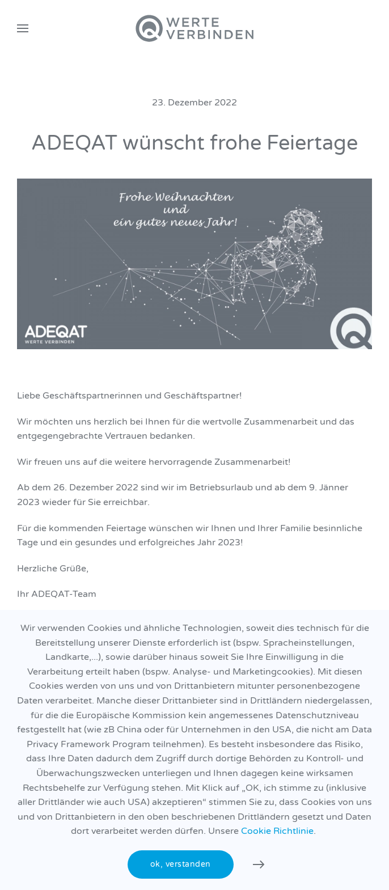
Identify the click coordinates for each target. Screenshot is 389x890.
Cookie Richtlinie (277, 831)
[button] (22, 28)
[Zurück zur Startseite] (194, 28)
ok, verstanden (180, 864)
